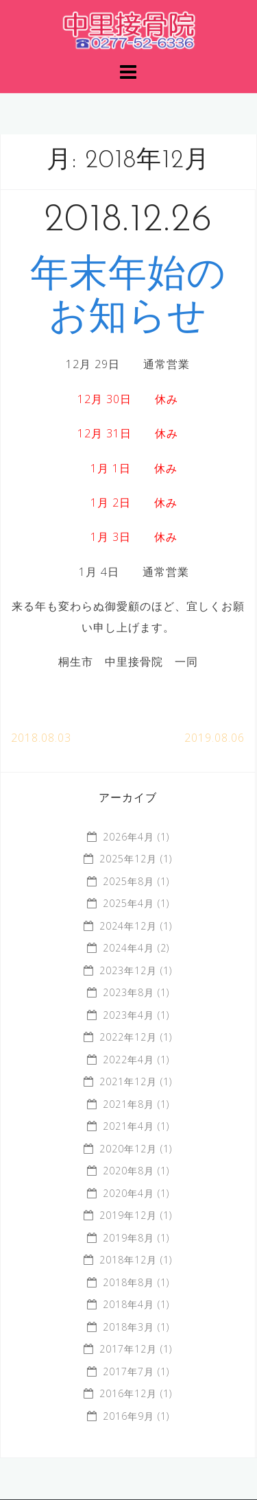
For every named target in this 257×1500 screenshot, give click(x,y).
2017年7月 (128, 1371)
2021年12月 (128, 1081)
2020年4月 (128, 1193)
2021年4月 (128, 1126)
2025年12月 (128, 858)
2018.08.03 (41, 737)
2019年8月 (128, 1237)
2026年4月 (128, 836)
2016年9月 (128, 1416)
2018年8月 (128, 1282)
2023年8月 (128, 992)
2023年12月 (128, 970)
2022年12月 (128, 1036)
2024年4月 (128, 947)
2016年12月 (128, 1393)
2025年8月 (128, 881)
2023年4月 (128, 1014)
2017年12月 (128, 1348)
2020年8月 (128, 1170)
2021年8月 (128, 1104)
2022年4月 (128, 1059)
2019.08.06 (214, 737)
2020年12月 (128, 1148)
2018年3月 (128, 1326)
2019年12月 (128, 1215)
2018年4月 (128, 1304)
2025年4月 (128, 903)
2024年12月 (128, 925)
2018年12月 (128, 1259)
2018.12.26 (128, 221)
